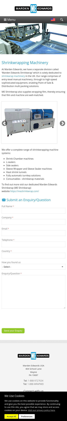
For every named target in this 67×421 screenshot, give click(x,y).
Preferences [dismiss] (27, 416)
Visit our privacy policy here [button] (41, 410)
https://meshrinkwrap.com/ (24, 191)
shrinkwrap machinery (13, 76)
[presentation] (23, 320)
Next (62, 123)
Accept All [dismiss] (11, 416)
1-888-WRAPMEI (35, 384)
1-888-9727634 (35, 380)
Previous (4, 123)
